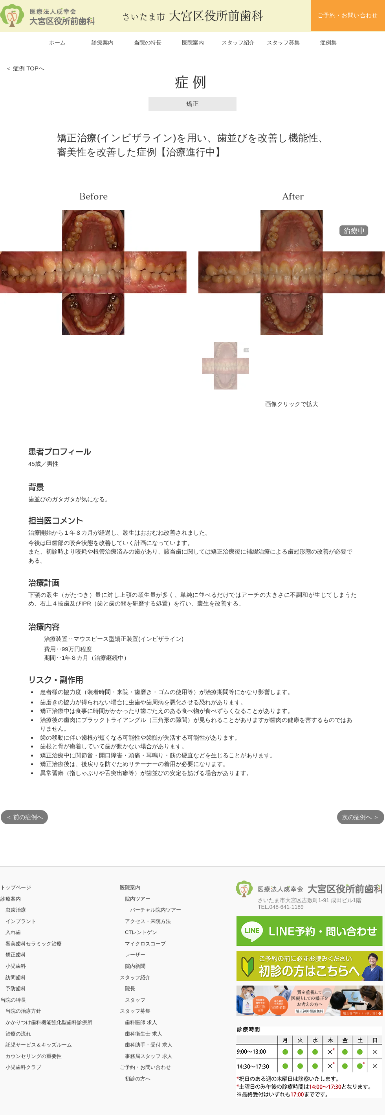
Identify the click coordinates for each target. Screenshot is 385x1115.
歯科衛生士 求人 (143, 1034)
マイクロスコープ (145, 944)
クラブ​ (33, 1067)
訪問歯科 (16, 977)
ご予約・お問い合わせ (145, 1067)
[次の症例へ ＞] (360, 817)
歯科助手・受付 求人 (148, 1045)
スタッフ (135, 1000)
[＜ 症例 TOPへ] (30, 68)
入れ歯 (13, 932)
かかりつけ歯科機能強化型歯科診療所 (49, 1022)
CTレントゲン (141, 932)
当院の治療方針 (23, 1011)
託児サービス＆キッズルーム (39, 1045)
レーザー (135, 955)
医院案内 (130, 887)
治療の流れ (18, 1034)
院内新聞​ (135, 966)
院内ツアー (137, 899)
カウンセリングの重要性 (34, 1056)
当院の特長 (13, 1000)
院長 (130, 988)
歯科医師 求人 (141, 1022)
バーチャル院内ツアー (155, 910)
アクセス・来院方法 (148, 921)
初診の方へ (137, 1079)
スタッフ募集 (135, 1011)
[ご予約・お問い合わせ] (348, 15)
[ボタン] (309, 1001)
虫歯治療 (16, 910)
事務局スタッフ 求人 (148, 1056)
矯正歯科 (16, 955)
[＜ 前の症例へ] (24, 817)
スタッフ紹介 (135, 977)
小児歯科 (16, 966)
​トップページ (15, 887)
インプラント (21, 921)
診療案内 (10, 899)
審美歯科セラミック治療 (34, 944)
